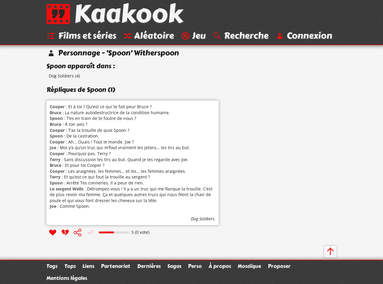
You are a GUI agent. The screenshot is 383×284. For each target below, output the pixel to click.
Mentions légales (66, 278)
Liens (88, 266)
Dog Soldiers (61, 76)
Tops (70, 266)
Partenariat (115, 266)
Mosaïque (249, 266)
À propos (220, 266)
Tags (51, 266)
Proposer (279, 266)
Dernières (149, 266)
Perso (195, 266)
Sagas (174, 266)
